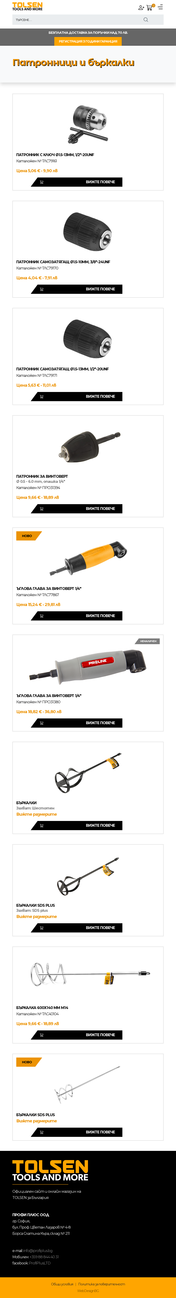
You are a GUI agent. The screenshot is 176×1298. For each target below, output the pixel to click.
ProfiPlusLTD (39, 1263)
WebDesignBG (88, 1291)
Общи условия (62, 1284)
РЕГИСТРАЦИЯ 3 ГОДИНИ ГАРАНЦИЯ (88, 41)
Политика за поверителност (101, 1284)
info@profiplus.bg (37, 1251)
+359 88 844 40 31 (44, 1257)
